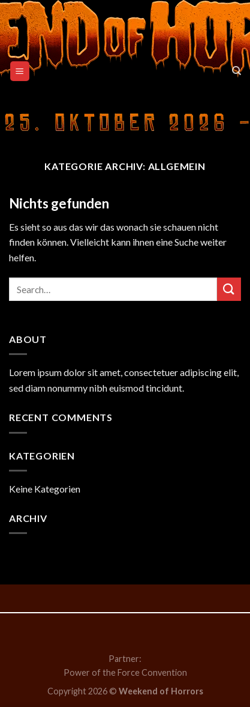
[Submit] (229, 289)
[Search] (236, 70)
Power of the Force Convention (125, 672)
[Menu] (20, 71)
